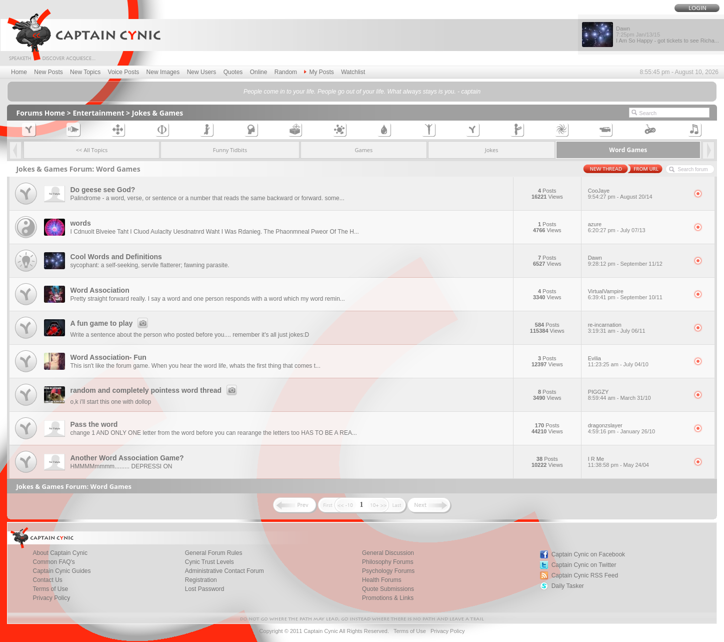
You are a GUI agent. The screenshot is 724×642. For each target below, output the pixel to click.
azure (637, 227)
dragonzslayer (637, 428)
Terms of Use (50, 588)
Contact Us (47, 579)
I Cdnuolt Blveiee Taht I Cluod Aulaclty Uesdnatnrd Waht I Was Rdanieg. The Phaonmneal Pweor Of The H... (214, 231)
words (80, 223)
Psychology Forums (388, 570)
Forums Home (40, 113)
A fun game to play (110, 323)
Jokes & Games (158, 113)
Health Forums (382, 579)
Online (259, 72)
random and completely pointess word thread (155, 390)
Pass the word (94, 424)
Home (19, 72)
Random (285, 72)
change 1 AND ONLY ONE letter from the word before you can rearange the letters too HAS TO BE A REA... (213, 432)
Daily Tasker (568, 585)
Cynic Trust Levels (209, 561)
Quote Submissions (388, 588)
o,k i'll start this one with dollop (110, 401)
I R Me (637, 462)
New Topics (85, 72)
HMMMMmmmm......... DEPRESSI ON (121, 466)
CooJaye (637, 194)
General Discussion (388, 552)
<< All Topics (92, 150)
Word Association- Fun (108, 357)
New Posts (48, 72)
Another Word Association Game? (127, 458)
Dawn (637, 261)
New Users (201, 72)
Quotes (233, 72)
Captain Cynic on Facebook (588, 554)
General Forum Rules (213, 552)
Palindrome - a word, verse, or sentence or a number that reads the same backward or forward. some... (207, 198)
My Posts (319, 72)
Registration (201, 579)
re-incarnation (637, 328)
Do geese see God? (102, 190)
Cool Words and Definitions (116, 257)
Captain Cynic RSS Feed (585, 575)
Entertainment (98, 113)
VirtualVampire (637, 294)
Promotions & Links (388, 597)
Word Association (99, 290)
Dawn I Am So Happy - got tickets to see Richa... (667, 35)
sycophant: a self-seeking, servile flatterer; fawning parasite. (149, 265)
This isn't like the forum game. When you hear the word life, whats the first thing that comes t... (195, 365)
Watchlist (353, 72)
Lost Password (204, 588)
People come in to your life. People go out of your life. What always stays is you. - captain (362, 91)
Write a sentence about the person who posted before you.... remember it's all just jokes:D (189, 334)
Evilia (637, 361)
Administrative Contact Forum (224, 570)
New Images (163, 72)
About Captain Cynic (59, 552)
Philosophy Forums (388, 561)
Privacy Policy (51, 597)
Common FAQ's (53, 561)
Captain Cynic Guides (61, 570)
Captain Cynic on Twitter (584, 564)
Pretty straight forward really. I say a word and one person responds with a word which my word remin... (207, 298)
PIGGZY (637, 395)
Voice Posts (124, 72)
